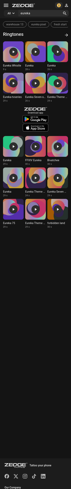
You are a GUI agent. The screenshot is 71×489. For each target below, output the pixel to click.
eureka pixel (38, 24)
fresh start (60, 24)
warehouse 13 (14, 24)
